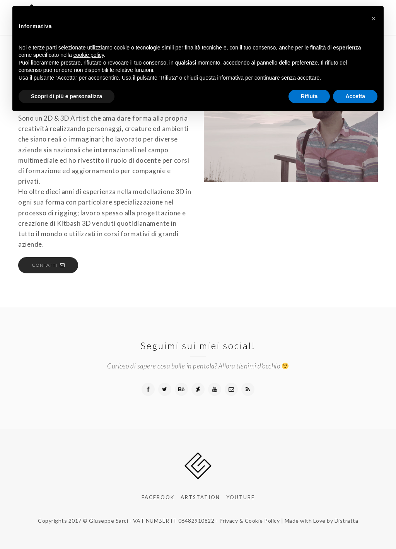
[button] (373, 18)
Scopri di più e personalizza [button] (66, 96)
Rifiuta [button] (309, 96)
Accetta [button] (355, 96)
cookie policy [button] (88, 55)
